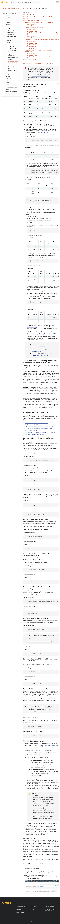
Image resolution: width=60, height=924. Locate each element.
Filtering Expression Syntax (30, 59)
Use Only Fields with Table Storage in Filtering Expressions (38, 63)
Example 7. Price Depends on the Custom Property (37, 57)
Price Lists (27, 8)
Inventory (7, 83)
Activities (7, 85)
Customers (8, 24)
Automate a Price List (28, 14)
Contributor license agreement (52, 910)
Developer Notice (29, 61)
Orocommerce (20, 906)
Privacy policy (50, 906)
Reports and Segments (11, 87)
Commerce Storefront (10, 91)
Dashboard (8, 22)
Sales (22, 8)
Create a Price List (12, 46)
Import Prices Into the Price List (12, 54)
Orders (8, 42)
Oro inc (18, 903)
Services (33, 906)
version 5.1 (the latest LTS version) (37, 73)
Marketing (8, 78)
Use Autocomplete (13, 64)
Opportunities (10, 32)
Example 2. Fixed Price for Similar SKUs (34, 27)
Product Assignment (31, 24)
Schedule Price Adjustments (11, 67)
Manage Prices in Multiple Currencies (13, 71)
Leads (8, 28)
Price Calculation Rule (31, 26)
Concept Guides (8, 15)
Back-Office (17, 8)
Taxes (7, 80)
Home (2, 8)
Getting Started (9, 20)
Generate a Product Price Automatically (13, 61)
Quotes (8, 40)
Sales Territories (11, 30)
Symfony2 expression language (43, 132)
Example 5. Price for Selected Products (34, 45)
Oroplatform (20, 912)
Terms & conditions (51, 903)
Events (33, 909)
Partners (34, 903)
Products (7, 76)
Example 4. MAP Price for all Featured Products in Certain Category (42, 39)
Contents (26, 12)
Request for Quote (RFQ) (11, 37)
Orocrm (18, 909)
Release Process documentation (40, 76)
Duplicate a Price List (13, 48)
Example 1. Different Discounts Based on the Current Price (39, 22)
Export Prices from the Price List (13, 51)
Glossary (7, 94)
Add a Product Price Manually (13, 58)
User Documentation (9, 8)
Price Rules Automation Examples (31, 20)
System (7, 89)
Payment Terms (11, 74)
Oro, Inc (27, 921)
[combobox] (27, 2)
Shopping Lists (10, 34)
